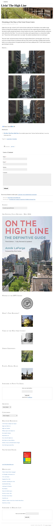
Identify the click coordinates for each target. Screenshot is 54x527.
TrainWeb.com (5, 498)
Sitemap (49, 525)
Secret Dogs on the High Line (14, 197)
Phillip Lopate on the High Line (8, 430)
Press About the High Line (7, 437)
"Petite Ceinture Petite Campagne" (9, 472)
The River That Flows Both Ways (11, 133)
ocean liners (9, 139)
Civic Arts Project (5, 476)
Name (4, 156)
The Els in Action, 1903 (7, 493)
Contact (46, 525)
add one (12, 146)
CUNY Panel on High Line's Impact (9, 423)
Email (4, 162)
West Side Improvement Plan (8, 445)
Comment (5, 172)
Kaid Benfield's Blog (6, 483)
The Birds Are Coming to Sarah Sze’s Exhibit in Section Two (22, 199)
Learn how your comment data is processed (27, 194)
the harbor (14, 139)
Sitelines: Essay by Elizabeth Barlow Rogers (11, 442)
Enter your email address (21, 513)
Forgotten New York (6, 479)
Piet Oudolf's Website (6, 433)
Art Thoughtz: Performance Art (8, 474)
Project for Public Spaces (7, 491)
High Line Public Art (6, 426)
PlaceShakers (4, 488)
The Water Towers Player (7, 495)
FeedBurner (29, 397)
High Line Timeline (6, 428)
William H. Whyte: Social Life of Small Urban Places (13, 500)
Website (4, 167)
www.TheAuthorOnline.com (8, 464)
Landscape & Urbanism (7, 486)
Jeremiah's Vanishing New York (8, 481)
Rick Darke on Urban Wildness (8, 440)
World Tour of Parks (6, 502)
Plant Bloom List (5, 435)
